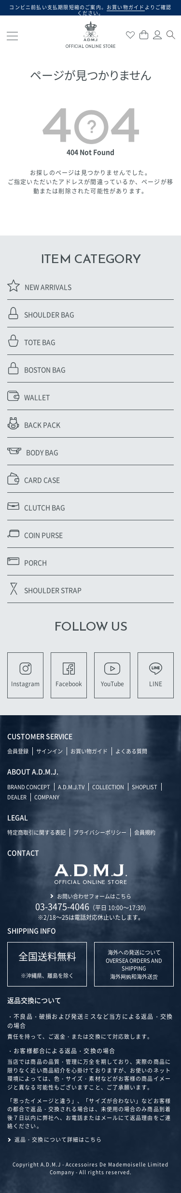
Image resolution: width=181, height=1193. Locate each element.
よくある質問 (131, 751)
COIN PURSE (35, 534)
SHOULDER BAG (40, 313)
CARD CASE (33, 478)
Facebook (69, 675)
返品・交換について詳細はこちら (58, 1139)
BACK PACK (33, 423)
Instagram (25, 675)
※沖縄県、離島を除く (47, 964)
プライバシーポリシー (99, 832)
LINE (155, 675)
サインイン (49, 751)
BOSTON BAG (36, 368)
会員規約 (144, 832)
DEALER (17, 797)
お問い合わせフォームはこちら (94, 896)
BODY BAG (32, 451)
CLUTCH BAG (36, 506)
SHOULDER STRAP (44, 589)
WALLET (28, 396)
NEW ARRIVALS (39, 286)
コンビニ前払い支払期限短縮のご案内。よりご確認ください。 (90, 9)
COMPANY (46, 797)
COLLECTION (108, 787)
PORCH (27, 561)
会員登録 (17, 751)
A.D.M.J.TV (71, 787)
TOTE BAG (31, 341)
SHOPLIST (144, 787)
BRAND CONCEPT (28, 787)
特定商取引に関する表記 (36, 832)
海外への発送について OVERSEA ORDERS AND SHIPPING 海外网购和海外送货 (134, 964)
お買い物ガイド (89, 751)
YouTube (112, 675)
